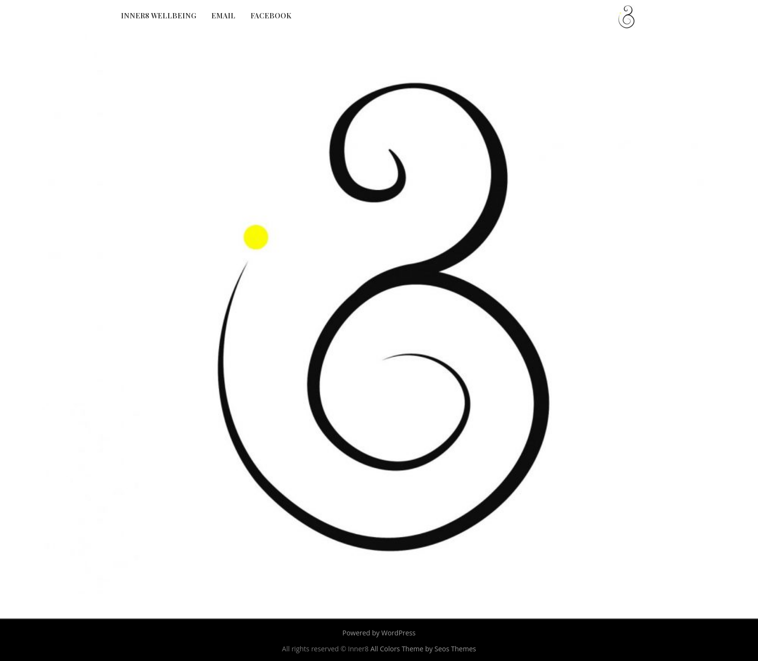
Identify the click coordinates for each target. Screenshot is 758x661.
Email (223, 15)
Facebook (271, 15)
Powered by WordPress (379, 632)
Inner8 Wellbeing (158, 15)
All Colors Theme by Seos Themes (423, 648)
